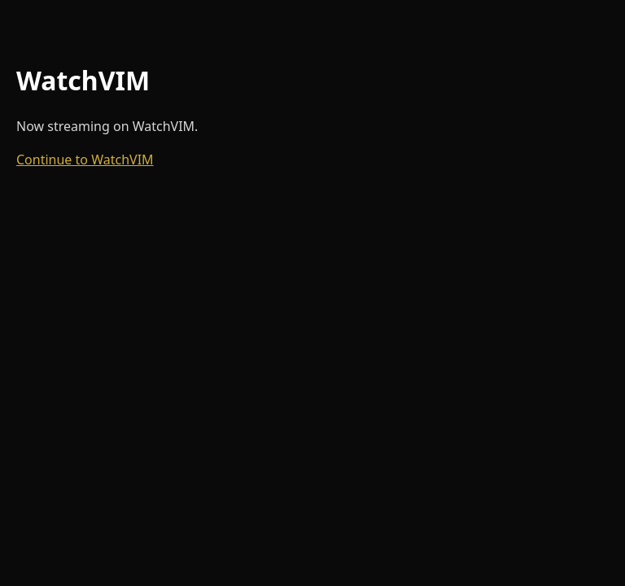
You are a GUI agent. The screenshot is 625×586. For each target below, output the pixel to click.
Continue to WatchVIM (85, 159)
